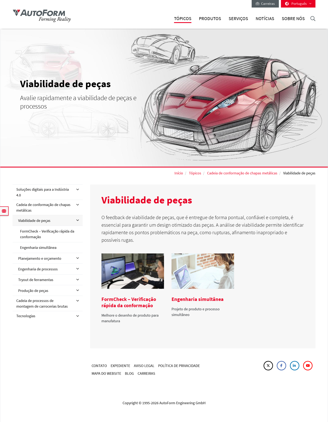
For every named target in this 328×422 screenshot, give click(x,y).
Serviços (238, 18)
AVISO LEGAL (144, 365)
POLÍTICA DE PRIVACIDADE (179, 365)
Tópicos (182, 18)
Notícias (265, 18)
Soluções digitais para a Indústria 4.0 (42, 192)
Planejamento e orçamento (39, 258)
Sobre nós (293, 18)
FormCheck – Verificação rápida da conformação (47, 234)
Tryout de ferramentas (35, 279)
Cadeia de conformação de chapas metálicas (242, 173)
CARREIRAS (146, 373)
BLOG (129, 373)
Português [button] (298, 3)
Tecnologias (25, 315)
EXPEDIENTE (120, 365)
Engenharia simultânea (38, 247)
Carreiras (265, 3)
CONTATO (99, 365)
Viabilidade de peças (34, 220)
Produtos (210, 18)
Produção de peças (33, 290)
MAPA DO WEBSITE (106, 373)
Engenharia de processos (38, 269)
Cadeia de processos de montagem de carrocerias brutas (42, 303)
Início (178, 173)
